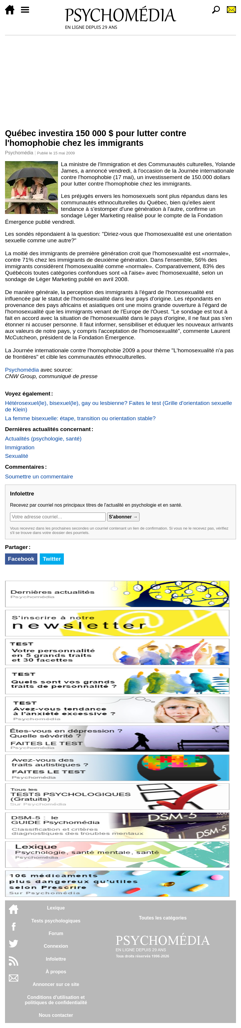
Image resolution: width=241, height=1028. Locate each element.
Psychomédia (19, 152)
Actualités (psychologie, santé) (43, 438)
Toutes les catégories (163, 917)
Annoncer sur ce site (56, 984)
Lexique (56, 907)
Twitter (52, 559)
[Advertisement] (120, 79)
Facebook (21, 559)
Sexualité (16, 456)
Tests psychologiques (56, 920)
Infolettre (56, 959)
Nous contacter (56, 1015)
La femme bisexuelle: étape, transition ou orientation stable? (80, 418)
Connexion (56, 946)
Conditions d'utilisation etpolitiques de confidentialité (56, 1000)
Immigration (19, 447)
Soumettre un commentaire (39, 476)
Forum (56, 933)
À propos (56, 971)
